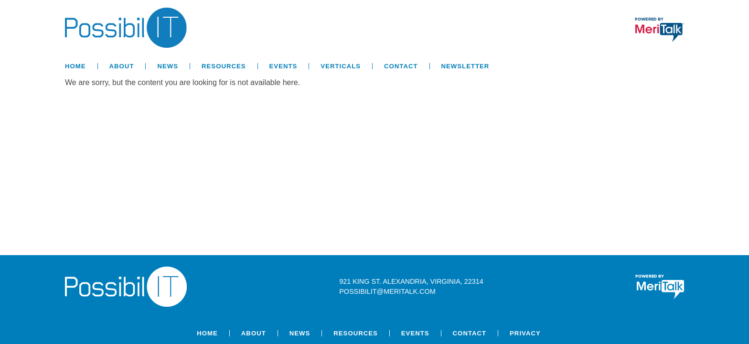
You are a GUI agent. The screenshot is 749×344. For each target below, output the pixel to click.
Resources (224, 66)
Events (283, 66)
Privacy (525, 333)
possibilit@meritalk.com (387, 291)
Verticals (341, 66)
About (121, 66)
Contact (400, 66)
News (167, 66)
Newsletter (465, 66)
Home (75, 66)
